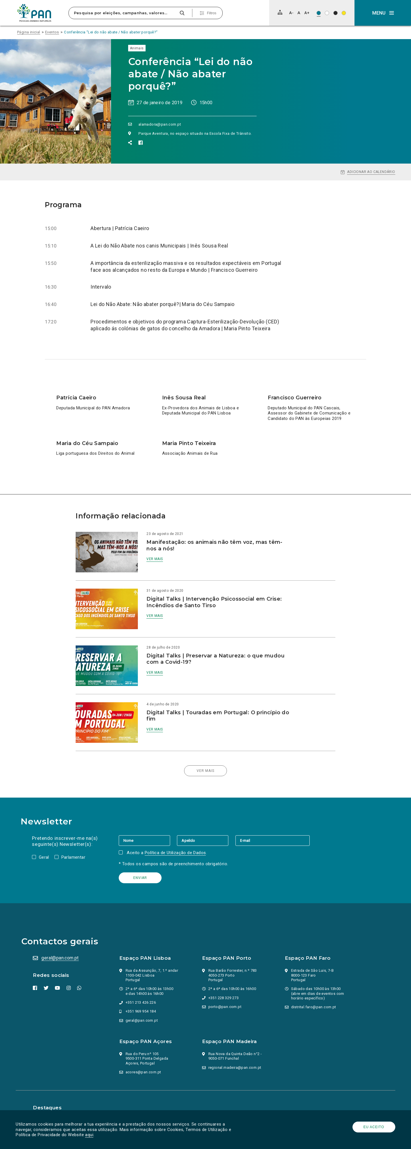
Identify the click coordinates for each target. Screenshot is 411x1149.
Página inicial (28, 32)
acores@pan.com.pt (144, 1057)
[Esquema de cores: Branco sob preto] (335, 13)
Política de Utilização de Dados (176, 837)
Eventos (52, 32)
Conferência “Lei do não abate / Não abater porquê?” (111, 32)
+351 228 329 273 (224, 983)
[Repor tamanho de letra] (298, 12)
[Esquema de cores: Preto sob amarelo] (344, 13)
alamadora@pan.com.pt (159, 124)
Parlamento (45, 1102)
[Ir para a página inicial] (34, 13)
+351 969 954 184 (141, 996)
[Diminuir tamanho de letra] (291, 12)
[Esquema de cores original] (319, 13)
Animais (137, 48)
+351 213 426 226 (141, 987)
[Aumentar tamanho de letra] (306, 12)
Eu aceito (372, 1127)
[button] (382, 13)
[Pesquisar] (182, 13)
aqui (90, 1134)
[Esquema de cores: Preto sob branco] (327, 13)
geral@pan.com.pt (61, 942)
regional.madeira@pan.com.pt (235, 1052)
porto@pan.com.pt (225, 991)
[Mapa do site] (280, 12)
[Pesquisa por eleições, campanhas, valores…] (123, 13)
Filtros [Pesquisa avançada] (211, 13)
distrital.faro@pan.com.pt (314, 992)
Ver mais (161, 559)
